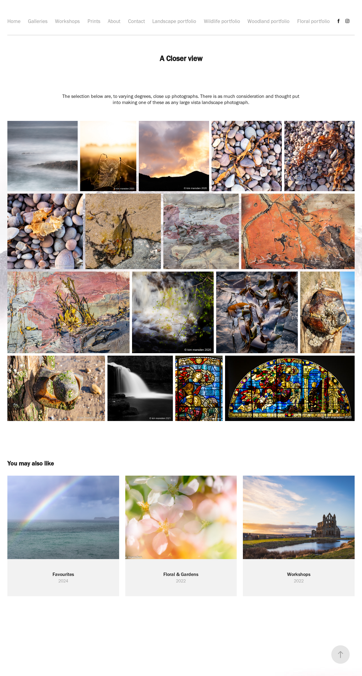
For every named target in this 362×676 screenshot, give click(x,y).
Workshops (67, 21)
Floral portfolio (313, 21)
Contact (136, 21)
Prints (94, 21)
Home (14, 21)
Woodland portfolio (268, 21)
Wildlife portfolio (222, 21)
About (114, 21)
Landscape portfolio (174, 21)
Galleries (38, 21)
